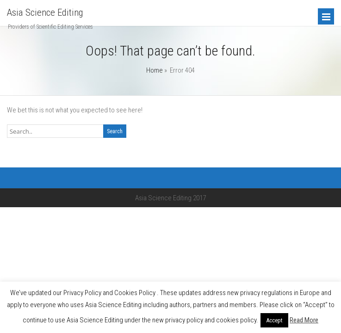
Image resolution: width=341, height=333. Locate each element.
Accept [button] (274, 320)
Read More (304, 320)
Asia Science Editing (45, 12)
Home (154, 70)
